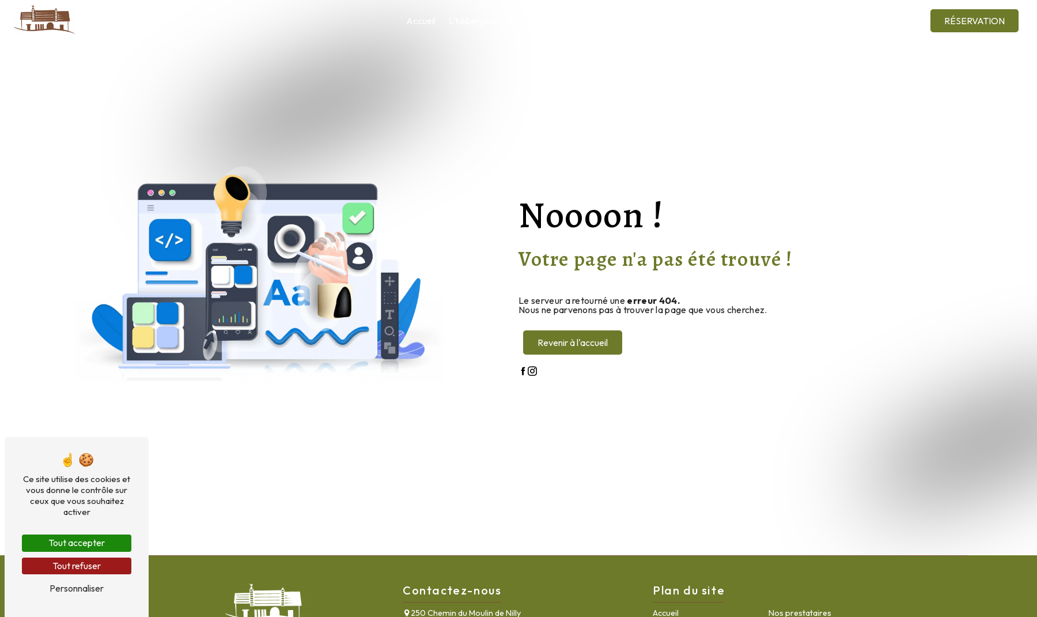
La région (714, 21)
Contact (871, 21)
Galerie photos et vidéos (793, 21)
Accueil (421, 21)
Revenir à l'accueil (573, 342)
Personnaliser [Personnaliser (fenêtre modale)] (77, 588)
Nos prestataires (650, 21)
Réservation (974, 21)
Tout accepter (76, 542)
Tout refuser (76, 565)
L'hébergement (479, 21)
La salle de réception (563, 21)
